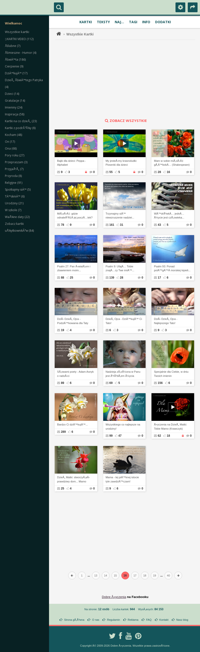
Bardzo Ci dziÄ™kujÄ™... (72, 424)
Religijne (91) (13, 183)
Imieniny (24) (13, 107)
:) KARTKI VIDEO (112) (19, 39)
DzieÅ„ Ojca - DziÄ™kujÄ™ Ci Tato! (124, 321)
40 (168, 575)
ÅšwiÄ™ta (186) (15, 59)
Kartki (85, 22)
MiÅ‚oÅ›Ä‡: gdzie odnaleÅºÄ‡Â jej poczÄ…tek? (75, 215)
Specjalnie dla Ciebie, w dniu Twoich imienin (171, 373)
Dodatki (163, 22)
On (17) (10, 142)
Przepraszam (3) (16, 162)
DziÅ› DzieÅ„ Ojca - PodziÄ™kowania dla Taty (72, 321)
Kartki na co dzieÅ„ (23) (21, 121)
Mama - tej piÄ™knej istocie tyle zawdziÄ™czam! (122, 479)
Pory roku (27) (14, 155)
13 (95, 575)
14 (105, 575)
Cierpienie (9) (14, 66)
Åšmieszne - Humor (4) (20, 53)
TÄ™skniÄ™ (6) (15, 196)
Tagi (133, 22)
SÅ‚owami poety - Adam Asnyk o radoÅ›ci (75, 373)
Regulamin (113, 619)
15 (115, 575)
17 (134, 575)
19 (154, 575)
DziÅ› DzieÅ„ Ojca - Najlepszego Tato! (165, 321)
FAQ (148, 619)
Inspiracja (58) (14, 114)
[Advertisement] (128, 79)
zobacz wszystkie (125, 120)
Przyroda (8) (13, 176)
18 (144, 575)
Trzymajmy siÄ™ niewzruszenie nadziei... (120, 215)
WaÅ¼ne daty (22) (17, 217)
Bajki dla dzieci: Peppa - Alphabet (71, 162)
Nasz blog (182, 619)
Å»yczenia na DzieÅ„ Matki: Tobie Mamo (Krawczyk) (170, 426)
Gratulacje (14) (15, 100)
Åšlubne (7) (12, 46)
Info (146, 22)
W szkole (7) (13, 210)
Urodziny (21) (14, 203)
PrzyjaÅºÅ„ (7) (14, 169)
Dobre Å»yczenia (114, 597)
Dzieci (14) (12, 94)
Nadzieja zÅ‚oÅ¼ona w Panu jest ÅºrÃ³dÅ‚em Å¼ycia (123, 373)
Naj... (119, 22)
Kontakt (163, 619)
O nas (95, 619)
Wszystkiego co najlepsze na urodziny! (123, 426)
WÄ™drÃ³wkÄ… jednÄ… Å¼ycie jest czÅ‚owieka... (169, 215)
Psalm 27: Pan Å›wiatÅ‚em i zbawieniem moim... (73, 268)
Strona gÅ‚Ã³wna (74, 619)
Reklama (133, 619)
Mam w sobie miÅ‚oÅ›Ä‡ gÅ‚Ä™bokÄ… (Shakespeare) (172, 162)
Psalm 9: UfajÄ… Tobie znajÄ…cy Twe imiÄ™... (120, 268)
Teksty (103, 22)
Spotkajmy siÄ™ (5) (18, 189)
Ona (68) (11, 148)
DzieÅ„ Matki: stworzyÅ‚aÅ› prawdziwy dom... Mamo (73, 479)
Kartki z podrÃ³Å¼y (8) (20, 128)
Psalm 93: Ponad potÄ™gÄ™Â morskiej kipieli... (172, 268)
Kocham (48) (13, 135)
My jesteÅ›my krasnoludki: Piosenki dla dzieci (121, 162)
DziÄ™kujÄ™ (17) (16, 73)
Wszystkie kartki (17, 32)
